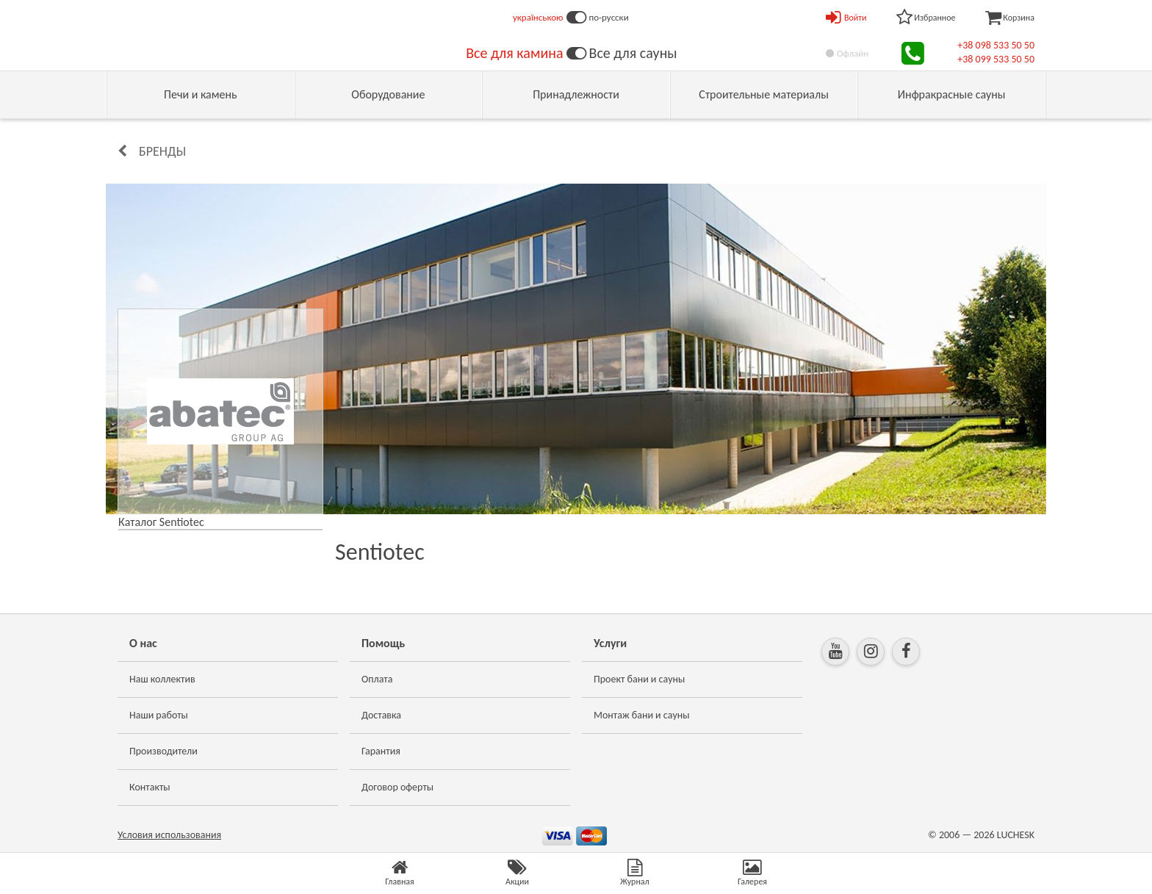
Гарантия (380, 751)
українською (538, 17)
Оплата (377, 679)
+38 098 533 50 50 (995, 45)
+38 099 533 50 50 (995, 59)
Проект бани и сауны (639, 679)
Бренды (162, 151)
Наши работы (158, 715)
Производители (163, 751)
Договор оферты (397, 787)
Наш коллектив (162, 679)
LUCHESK (1015, 835)
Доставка (381, 715)
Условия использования (169, 835)
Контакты (149, 787)
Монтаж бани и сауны (642, 715)
